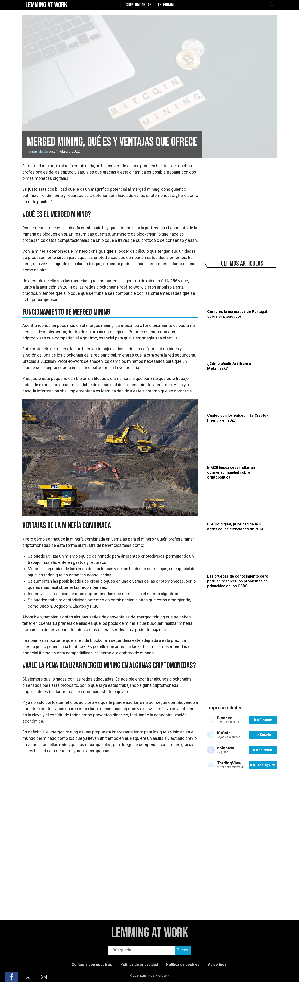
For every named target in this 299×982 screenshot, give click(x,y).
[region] (242, 204)
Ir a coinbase (263, 750)
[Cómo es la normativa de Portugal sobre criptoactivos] (239, 295)
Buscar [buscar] (183, 950)
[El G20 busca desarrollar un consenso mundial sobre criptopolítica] (239, 453)
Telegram (165, 5)
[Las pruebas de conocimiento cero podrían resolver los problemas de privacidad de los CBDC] (239, 562)
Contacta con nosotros (92, 964)
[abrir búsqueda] (272, 5)
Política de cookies (183, 964)
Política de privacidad (139, 964)
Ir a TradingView (262, 765)
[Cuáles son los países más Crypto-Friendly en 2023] (239, 399)
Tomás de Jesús (40, 151)
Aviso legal (217, 964)
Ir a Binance (263, 720)
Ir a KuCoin (262, 735)
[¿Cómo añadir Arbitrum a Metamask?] (239, 347)
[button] (11, 977)
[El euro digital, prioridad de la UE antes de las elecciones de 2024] (239, 508)
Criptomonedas (139, 5)
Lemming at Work (149, 933)
